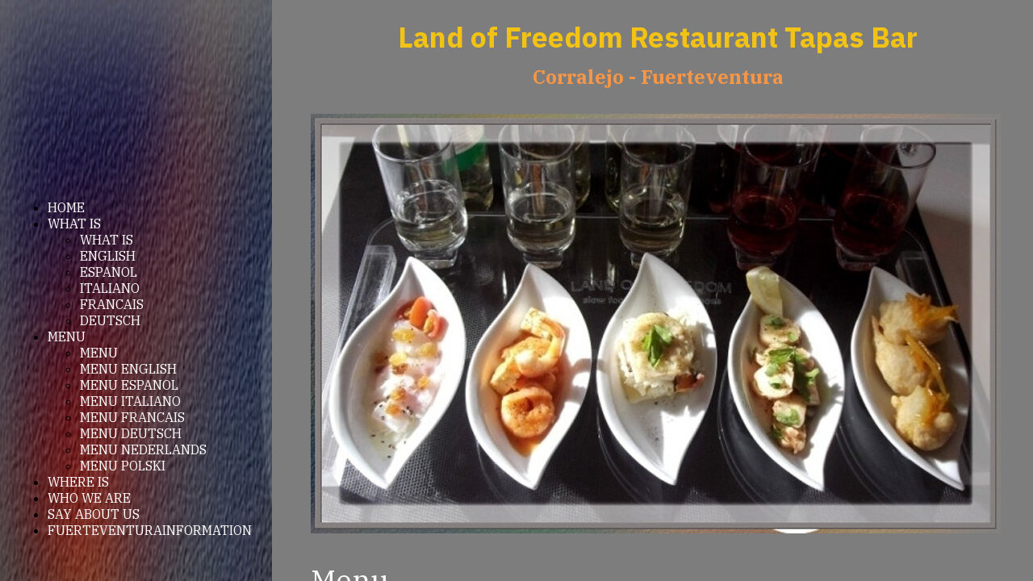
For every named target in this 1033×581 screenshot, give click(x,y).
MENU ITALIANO (130, 401)
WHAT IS (74, 223)
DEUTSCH (110, 320)
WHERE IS (78, 482)
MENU (67, 336)
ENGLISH (108, 256)
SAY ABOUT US (94, 514)
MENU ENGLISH (128, 369)
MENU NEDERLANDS (143, 449)
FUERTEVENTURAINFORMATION (150, 530)
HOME (66, 207)
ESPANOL (108, 272)
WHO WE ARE (89, 498)
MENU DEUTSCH (131, 433)
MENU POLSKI (122, 466)
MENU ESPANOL (129, 385)
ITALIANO (110, 288)
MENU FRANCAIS (132, 417)
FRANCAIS (112, 304)
